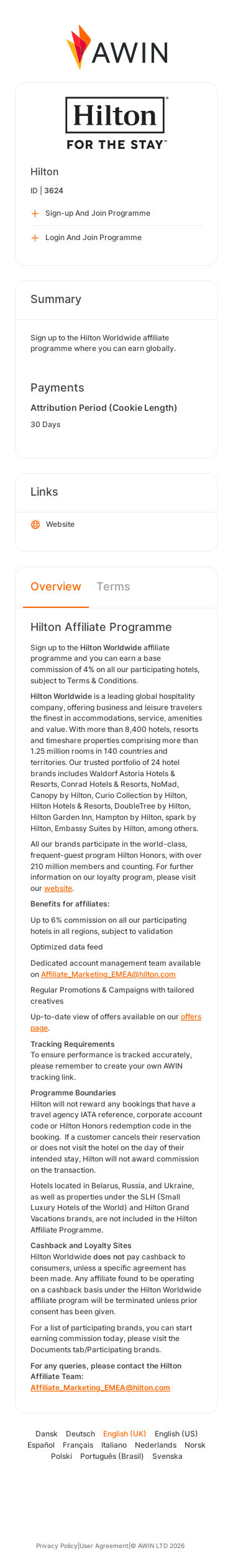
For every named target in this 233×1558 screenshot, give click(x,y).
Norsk (195, 1445)
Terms (113, 586)
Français (78, 1445)
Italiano (114, 1445)
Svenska (167, 1456)
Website (53, 525)
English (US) (176, 1433)
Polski (61, 1456)
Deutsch (80, 1433)
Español (41, 1445)
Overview (55, 586)
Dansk (46, 1433)
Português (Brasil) (112, 1456)
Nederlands (155, 1445)
